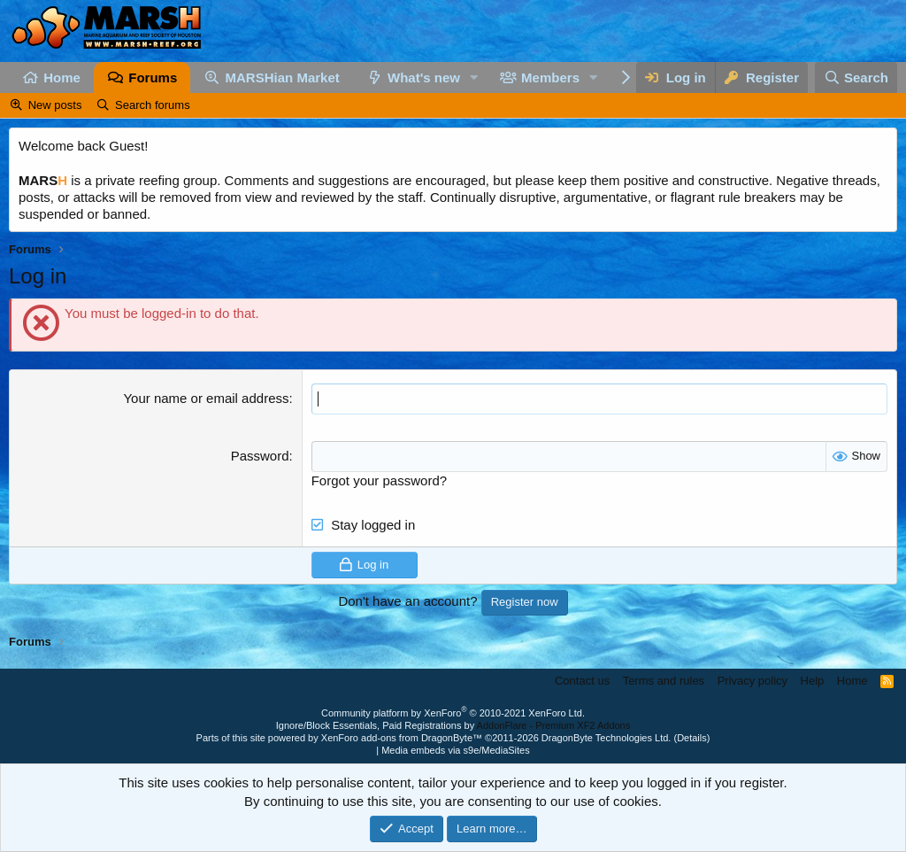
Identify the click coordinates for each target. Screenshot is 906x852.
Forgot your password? (379, 480)
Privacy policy (752, 680)
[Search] (856, 77)
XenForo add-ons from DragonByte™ (401, 737)
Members (550, 77)
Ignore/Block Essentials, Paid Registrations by (453, 725)
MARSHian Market (283, 77)
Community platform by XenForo (453, 713)
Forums (152, 77)
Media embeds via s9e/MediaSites (455, 750)
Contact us (582, 680)
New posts (55, 105)
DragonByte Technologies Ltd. (606, 737)
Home (62, 77)
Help (813, 680)
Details (692, 737)
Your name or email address (205, 398)
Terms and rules (663, 680)
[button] (474, 77)
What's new (424, 77)
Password (260, 455)
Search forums (152, 105)
